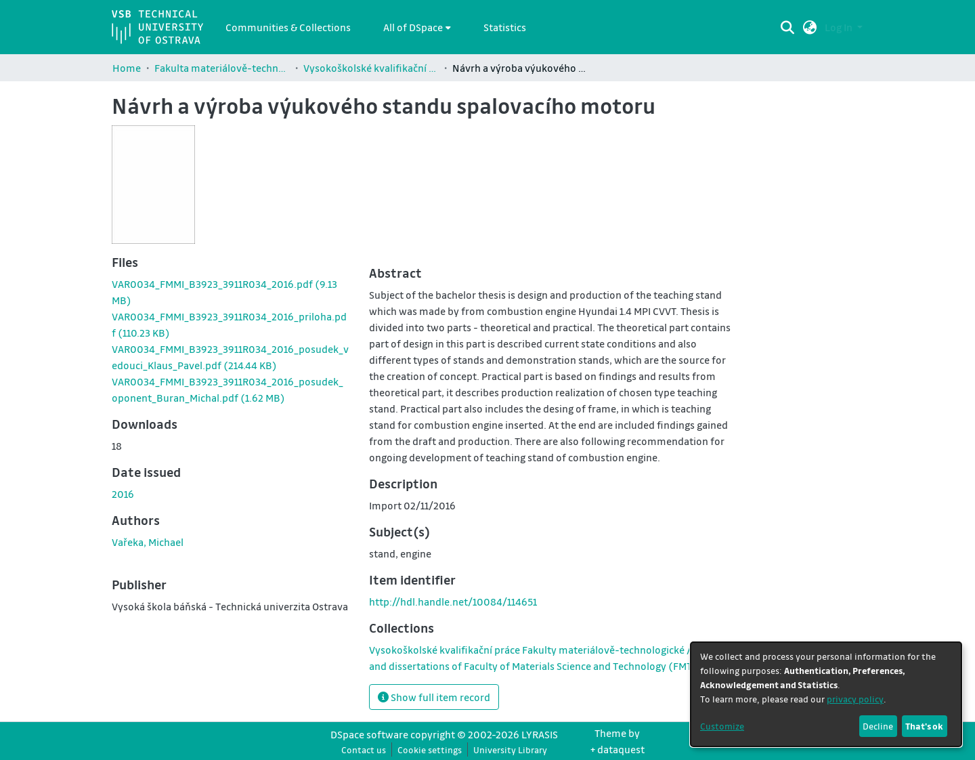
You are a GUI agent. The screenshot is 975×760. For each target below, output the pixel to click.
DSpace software (369, 734)
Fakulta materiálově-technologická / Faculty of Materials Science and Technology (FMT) (222, 68)
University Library (510, 749)
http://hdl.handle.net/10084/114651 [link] (453, 601)
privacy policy (855, 698)
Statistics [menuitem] (504, 27)
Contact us (363, 749)
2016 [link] (123, 494)
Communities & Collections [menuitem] (288, 27)
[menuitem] (417, 27)
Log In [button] (839, 27)
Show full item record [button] (434, 697)
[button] (810, 27)
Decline (878, 726)
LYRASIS (539, 734)
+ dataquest (617, 749)
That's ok (924, 726)
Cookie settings (429, 749)
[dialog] (826, 694)
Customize (722, 726)
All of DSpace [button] (413, 27)
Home (126, 68)
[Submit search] (787, 27)
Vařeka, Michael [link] (147, 542)
